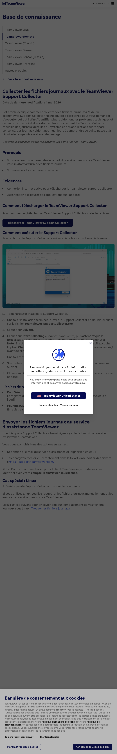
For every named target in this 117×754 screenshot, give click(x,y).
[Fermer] (90, 343)
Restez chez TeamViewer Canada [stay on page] (58, 405)
